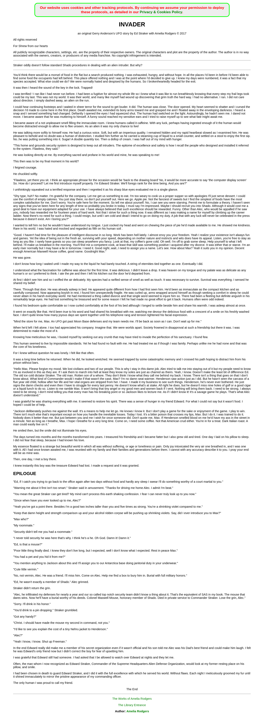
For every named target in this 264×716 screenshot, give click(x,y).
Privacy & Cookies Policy (161, 12)
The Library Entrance (132, 705)
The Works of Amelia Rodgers (132, 698)
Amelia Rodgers (137, 711)
